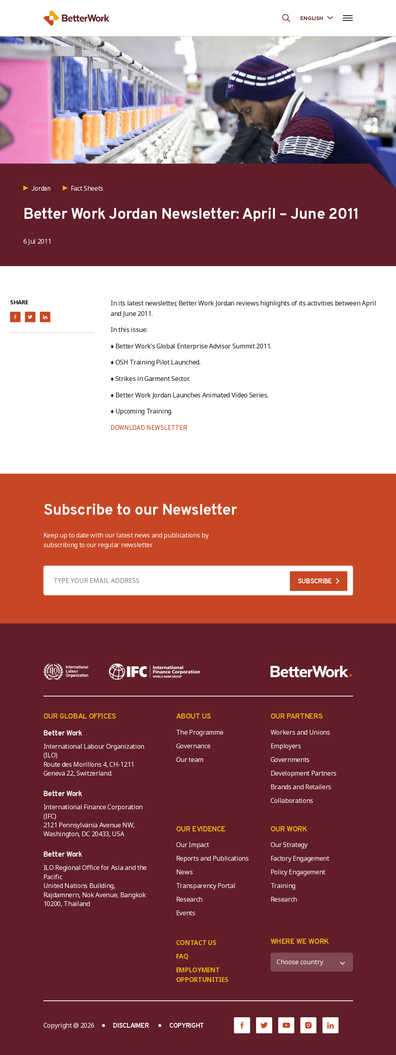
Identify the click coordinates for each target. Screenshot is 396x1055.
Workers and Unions (300, 732)
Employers (286, 745)
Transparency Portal (206, 885)
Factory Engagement (300, 858)
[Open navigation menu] (348, 18)
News (184, 872)
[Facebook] (242, 1025)
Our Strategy (289, 844)
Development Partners (304, 773)
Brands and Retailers (301, 786)
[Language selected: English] (316, 18)
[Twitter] (264, 1025)
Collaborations (292, 800)
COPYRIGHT (186, 1026)
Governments (290, 759)
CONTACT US (196, 942)
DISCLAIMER (131, 1026)
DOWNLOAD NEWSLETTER (149, 428)
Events (185, 912)
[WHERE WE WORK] (312, 962)
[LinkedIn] (330, 1025)
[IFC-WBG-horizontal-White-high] (154, 672)
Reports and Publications (212, 858)
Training (283, 885)
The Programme (200, 732)
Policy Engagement (299, 872)
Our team (189, 759)
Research (189, 899)
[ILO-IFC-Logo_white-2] (66, 672)
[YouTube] (286, 1025)
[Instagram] (308, 1025)
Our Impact (192, 844)
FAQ (182, 956)
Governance (193, 745)
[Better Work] (311, 672)
